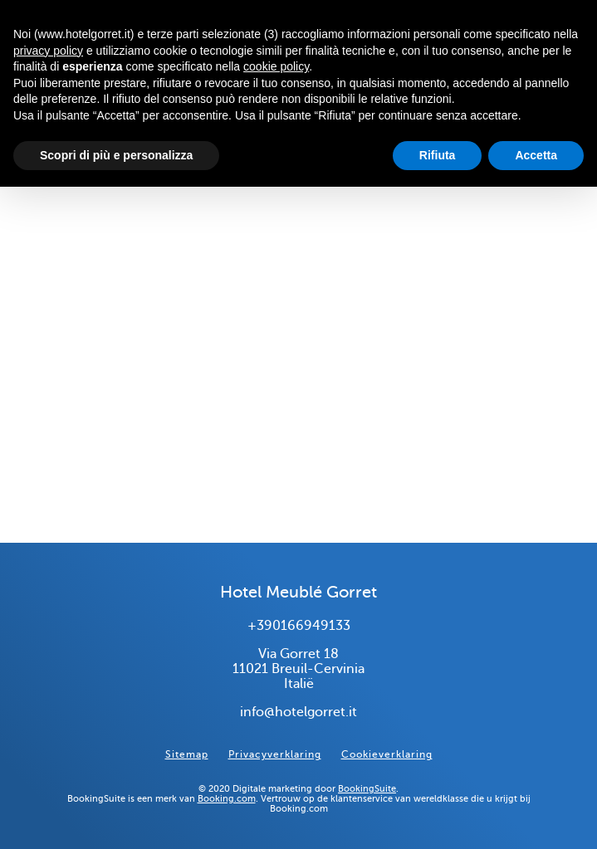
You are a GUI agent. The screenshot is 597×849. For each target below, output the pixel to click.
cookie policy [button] (276, 66)
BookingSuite (367, 788)
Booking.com (227, 798)
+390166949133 (298, 625)
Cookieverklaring (387, 754)
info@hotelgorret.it (298, 712)
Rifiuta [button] (437, 155)
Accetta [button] (536, 155)
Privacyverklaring (274, 754)
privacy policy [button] (48, 50)
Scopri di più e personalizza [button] (116, 155)
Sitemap (186, 754)
